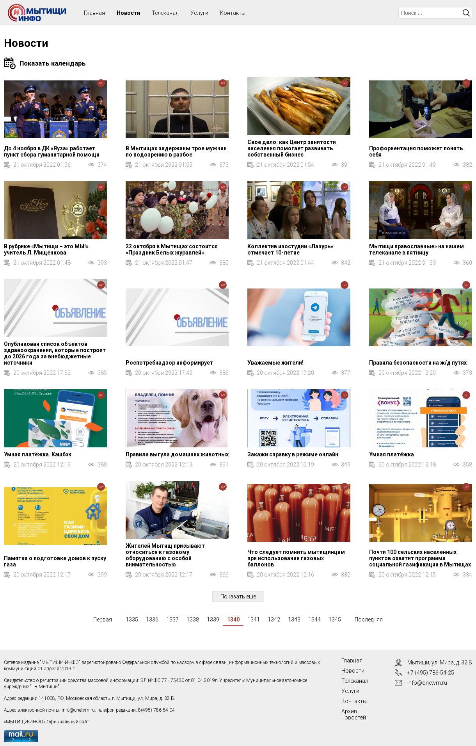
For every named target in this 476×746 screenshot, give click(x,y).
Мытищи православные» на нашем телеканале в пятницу (416, 249)
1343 (294, 619)
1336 (152, 619)
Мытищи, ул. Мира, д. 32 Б (439, 662)
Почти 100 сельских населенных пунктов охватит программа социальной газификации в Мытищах (420, 558)
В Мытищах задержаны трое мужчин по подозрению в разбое (176, 151)
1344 (314, 619)
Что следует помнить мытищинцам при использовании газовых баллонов (296, 558)
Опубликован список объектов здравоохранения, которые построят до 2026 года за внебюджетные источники (55, 353)
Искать (466, 13)
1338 (192, 619)
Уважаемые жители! (275, 363)
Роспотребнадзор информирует (169, 363)
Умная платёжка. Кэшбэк (37, 454)
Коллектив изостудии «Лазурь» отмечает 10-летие (290, 249)
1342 (274, 619)
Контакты (232, 13)
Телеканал (165, 13)
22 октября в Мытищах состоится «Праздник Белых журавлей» (172, 249)
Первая (102, 619)
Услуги (199, 13)
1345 (335, 619)
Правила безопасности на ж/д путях (418, 363)
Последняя (369, 619)
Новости (128, 13)
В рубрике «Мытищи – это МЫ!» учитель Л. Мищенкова (46, 249)
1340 (233, 619)
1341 (253, 619)
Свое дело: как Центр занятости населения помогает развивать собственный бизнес (291, 148)
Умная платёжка (391, 454)
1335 (132, 619)
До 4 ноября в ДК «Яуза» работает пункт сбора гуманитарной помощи (51, 151)
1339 (213, 619)
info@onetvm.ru (78, 710)
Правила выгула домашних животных (177, 454)
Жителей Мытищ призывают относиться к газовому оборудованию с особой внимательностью (165, 555)
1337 (172, 619)
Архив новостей (353, 714)
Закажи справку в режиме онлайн (292, 454)
